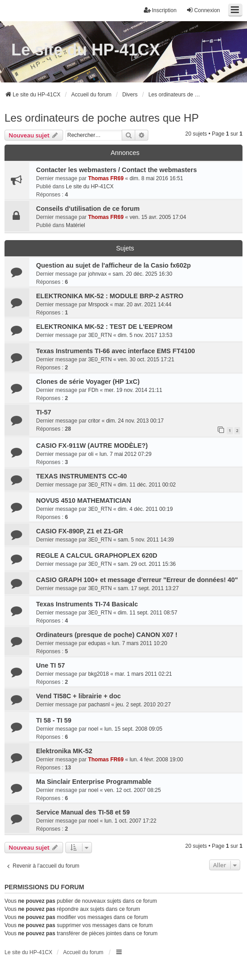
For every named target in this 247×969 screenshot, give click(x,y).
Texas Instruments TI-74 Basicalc (87, 604)
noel (93, 729)
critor (94, 421)
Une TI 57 (50, 665)
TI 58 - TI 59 (53, 720)
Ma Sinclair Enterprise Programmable (93, 781)
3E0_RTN (99, 335)
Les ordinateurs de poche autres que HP (102, 118)
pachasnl (99, 704)
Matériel (75, 225)
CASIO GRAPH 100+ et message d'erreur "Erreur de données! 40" (137, 579)
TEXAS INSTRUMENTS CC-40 (81, 476)
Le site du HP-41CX (85, 50)
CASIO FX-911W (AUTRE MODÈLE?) (92, 445)
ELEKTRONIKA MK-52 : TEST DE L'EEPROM (104, 326)
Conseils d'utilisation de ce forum (88, 208)
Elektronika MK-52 (64, 751)
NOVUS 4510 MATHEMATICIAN (83, 500)
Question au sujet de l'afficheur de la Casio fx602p (113, 265)
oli (90, 454)
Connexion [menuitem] (203, 10)
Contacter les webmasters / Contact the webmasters (116, 169)
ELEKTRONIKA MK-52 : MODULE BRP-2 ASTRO (109, 296)
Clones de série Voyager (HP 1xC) (88, 381)
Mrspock (98, 304)
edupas (96, 643)
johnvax (97, 274)
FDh (93, 390)
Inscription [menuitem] (160, 10)
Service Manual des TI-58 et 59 (83, 812)
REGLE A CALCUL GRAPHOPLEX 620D (96, 555)
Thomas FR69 (106, 178)
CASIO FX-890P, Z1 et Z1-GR (79, 531)
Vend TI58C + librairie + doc (78, 696)
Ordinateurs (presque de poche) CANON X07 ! (106, 634)
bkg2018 (98, 674)
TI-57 (43, 412)
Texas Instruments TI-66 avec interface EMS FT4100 (115, 351)
